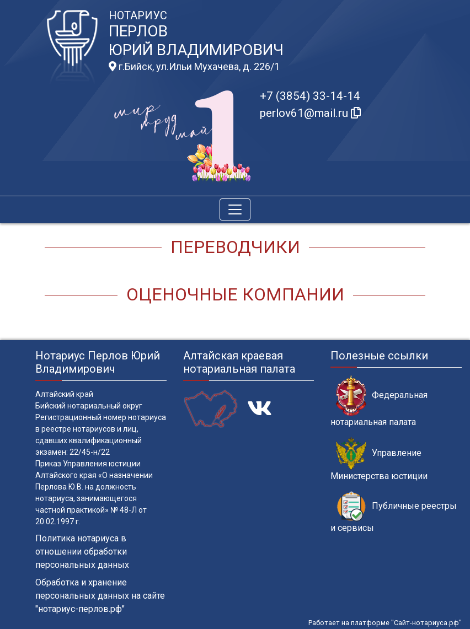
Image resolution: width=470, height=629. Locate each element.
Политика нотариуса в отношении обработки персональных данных (82, 551)
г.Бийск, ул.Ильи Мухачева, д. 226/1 (194, 66)
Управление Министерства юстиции (379, 459)
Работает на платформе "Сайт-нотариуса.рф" (385, 623)
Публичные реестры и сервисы (393, 512)
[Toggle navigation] (235, 209)
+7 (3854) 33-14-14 (310, 96)
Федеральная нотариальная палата (379, 401)
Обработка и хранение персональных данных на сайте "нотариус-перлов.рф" (100, 595)
